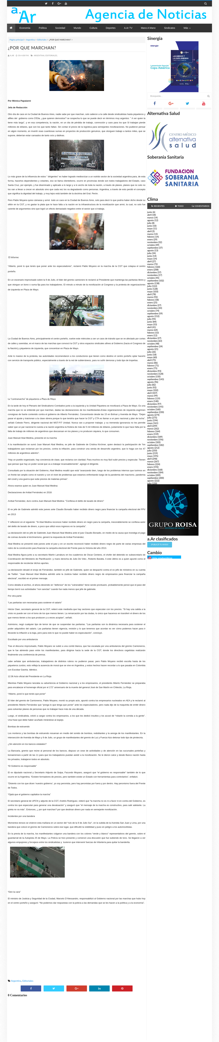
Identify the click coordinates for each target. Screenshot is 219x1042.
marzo (150, 217)
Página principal (17, 39)
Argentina (30, 39)
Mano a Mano (148, 28)
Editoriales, (51, 55)
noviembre (152, 242)
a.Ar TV (128, 28)
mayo (150, 228)
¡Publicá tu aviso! (159, 544)
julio (149, 223)
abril (149, 214)
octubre (151, 245)
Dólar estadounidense (162, 558)
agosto (150, 220)
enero (150, 239)
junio (149, 212)
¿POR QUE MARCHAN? (32, 47)
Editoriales (42, 39)
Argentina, (39, 55)
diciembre (152, 272)
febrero (150, 236)
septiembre (152, 247)
